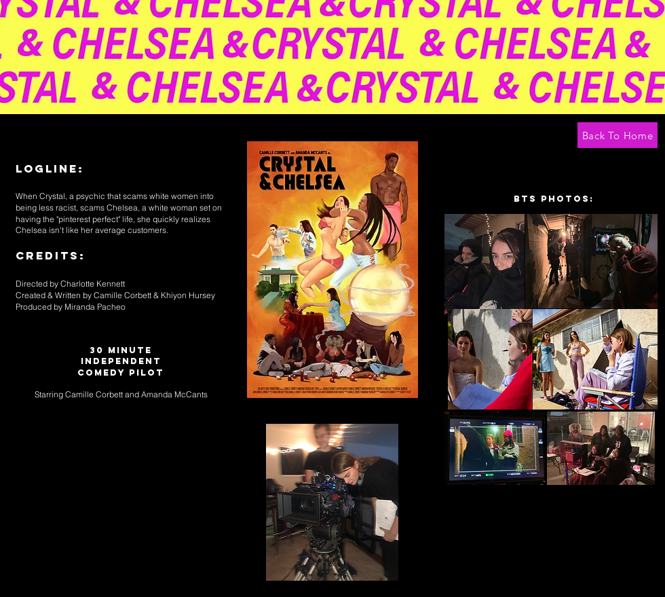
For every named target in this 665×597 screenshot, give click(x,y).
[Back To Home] (617, 135)
